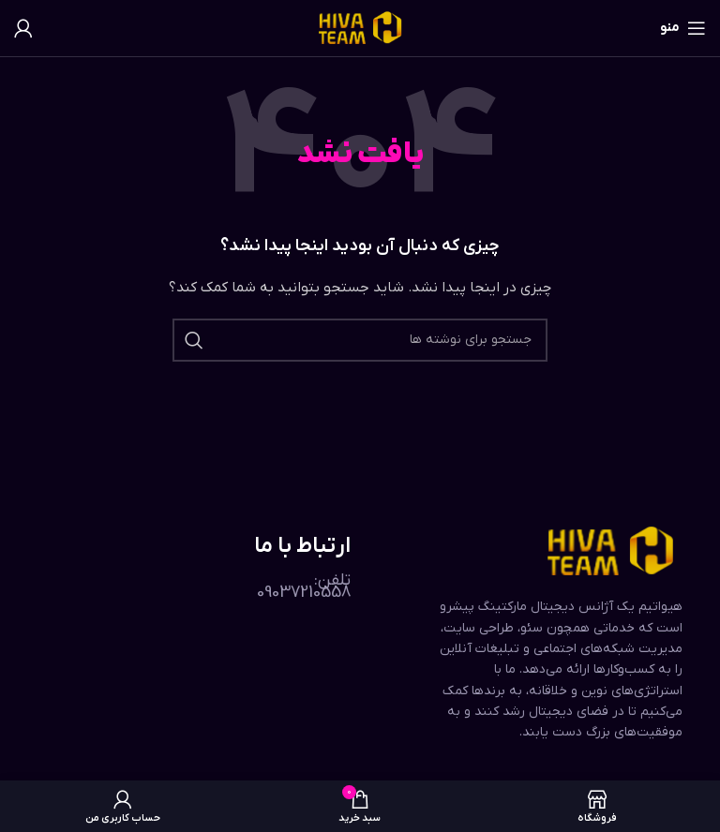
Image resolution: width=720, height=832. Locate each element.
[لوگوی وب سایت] (360, 28)
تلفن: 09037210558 (304, 586)
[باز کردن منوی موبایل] (683, 28)
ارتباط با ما (302, 546)
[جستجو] (360, 340)
